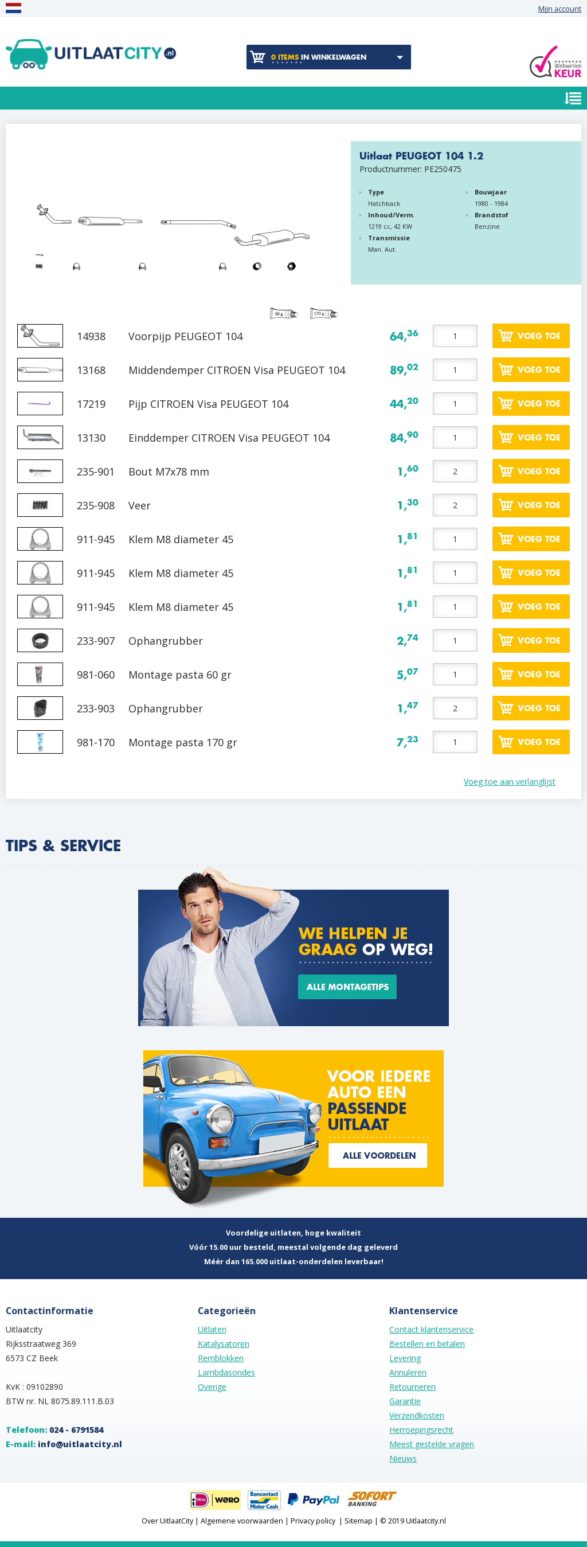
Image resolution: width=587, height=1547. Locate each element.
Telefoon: (54, 1429)
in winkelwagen (318, 57)
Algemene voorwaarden (242, 1521)
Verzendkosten (416, 1415)
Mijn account (559, 9)
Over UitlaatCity (167, 1521)
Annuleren (407, 1372)
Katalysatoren (223, 1343)
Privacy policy (313, 1521)
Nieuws (403, 1458)
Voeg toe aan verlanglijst (509, 781)
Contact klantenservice (431, 1329)
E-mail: (64, 1444)
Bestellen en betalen (427, 1343)
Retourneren (412, 1386)
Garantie (405, 1401)
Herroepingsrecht (421, 1429)
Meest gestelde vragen (431, 1444)
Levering (405, 1358)
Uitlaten (212, 1329)
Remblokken (221, 1358)
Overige (212, 1386)
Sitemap (359, 1521)
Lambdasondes (226, 1372)
